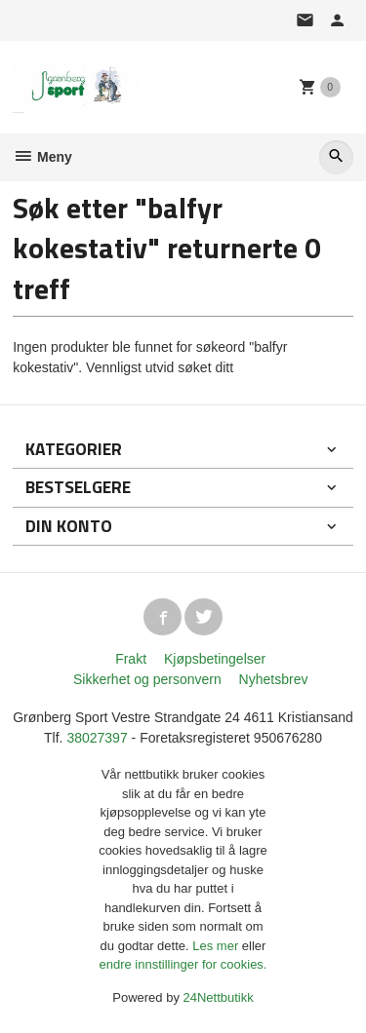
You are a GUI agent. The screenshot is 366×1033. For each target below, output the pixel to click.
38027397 (96, 738)
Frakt (130, 659)
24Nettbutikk (218, 997)
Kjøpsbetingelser (214, 659)
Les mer (217, 945)
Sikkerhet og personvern (147, 679)
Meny (42, 157)
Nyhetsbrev (273, 679)
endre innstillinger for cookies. (183, 964)
